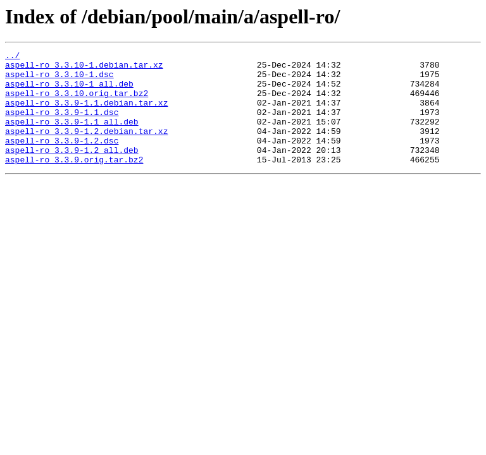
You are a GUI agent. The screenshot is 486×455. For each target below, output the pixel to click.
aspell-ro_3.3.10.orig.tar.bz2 (76, 102)
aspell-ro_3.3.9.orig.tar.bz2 (74, 182)
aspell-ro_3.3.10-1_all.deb (69, 91)
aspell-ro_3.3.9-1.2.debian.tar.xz (86, 148)
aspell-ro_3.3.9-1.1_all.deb (72, 136)
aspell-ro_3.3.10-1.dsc (59, 79)
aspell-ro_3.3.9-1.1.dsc (61, 125)
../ (12, 57)
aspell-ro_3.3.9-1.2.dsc (61, 159)
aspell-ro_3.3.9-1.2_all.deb (72, 170)
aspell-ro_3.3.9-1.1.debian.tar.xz (86, 113)
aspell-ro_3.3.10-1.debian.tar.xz (84, 68)
